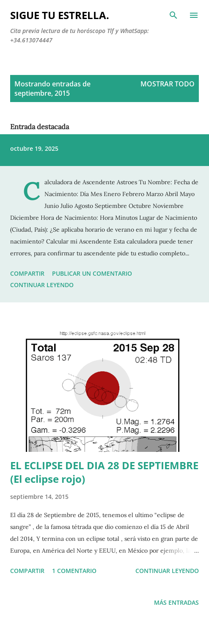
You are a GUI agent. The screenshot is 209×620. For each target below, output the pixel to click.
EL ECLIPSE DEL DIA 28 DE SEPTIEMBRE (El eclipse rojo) (104, 472)
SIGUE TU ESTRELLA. (59, 15)
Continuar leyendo (42, 285)
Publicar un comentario (92, 273)
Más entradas (176, 602)
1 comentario (74, 571)
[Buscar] (173, 15)
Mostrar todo (167, 84)
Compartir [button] (27, 273)
